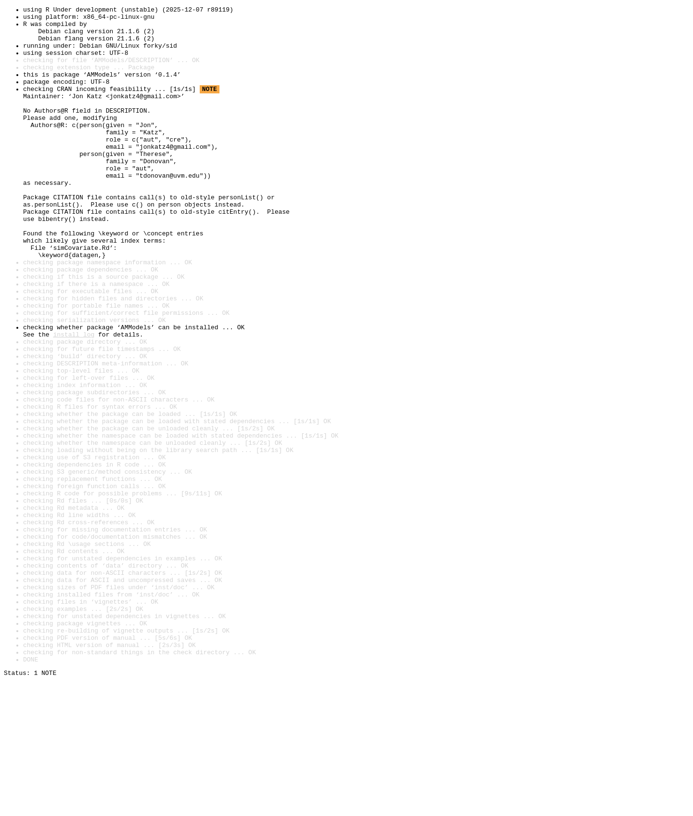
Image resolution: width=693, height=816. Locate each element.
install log (73, 400)
